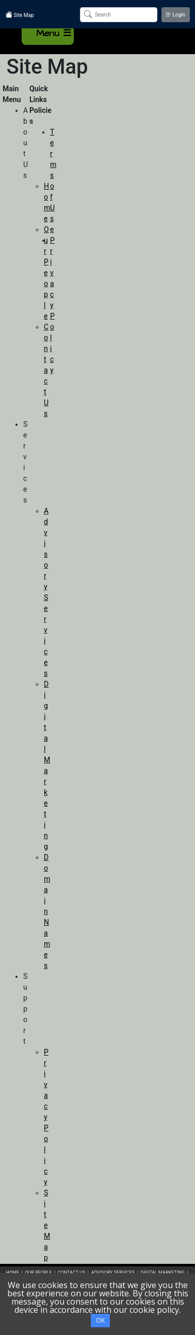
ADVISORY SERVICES (113, 1272)
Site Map (47, 1225)
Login (175, 15)
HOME (12, 1272)
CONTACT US (72, 1272)
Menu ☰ (53, 33)
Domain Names (47, 911)
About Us (25, 142)
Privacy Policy (46, 1117)
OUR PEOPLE (38, 1272)
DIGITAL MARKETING (163, 1272)
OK (100, 1320)
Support (25, 1008)
